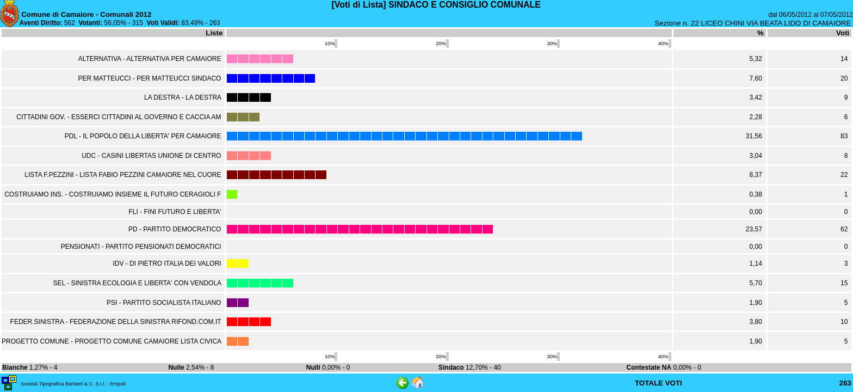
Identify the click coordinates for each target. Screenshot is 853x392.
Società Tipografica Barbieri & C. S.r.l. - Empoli (73, 384)
